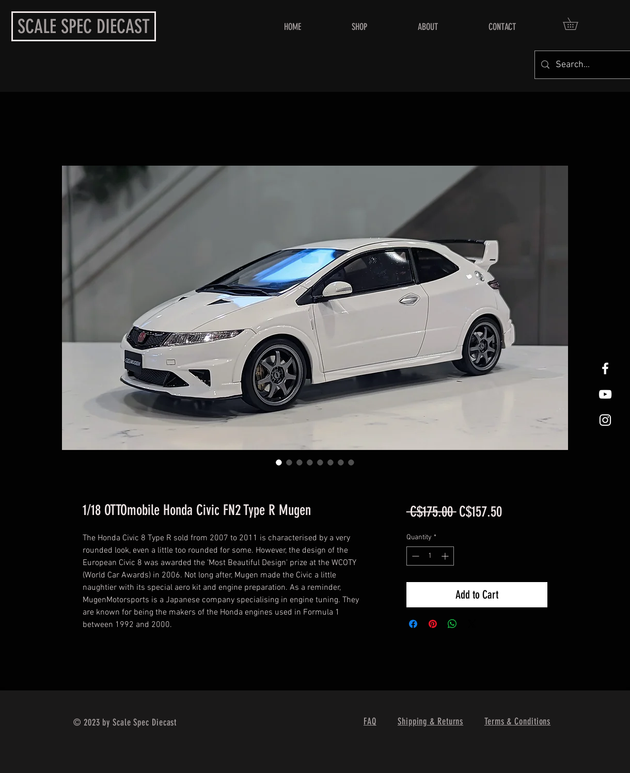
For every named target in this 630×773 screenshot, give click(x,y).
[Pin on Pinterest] (433, 624)
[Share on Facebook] (413, 624)
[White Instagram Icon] (605, 420)
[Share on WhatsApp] (452, 624)
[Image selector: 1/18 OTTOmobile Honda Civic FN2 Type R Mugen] (279, 462)
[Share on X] (472, 624)
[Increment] (445, 556)
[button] (576, 24)
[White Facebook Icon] (605, 368)
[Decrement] (414, 556)
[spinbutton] (430, 556)
